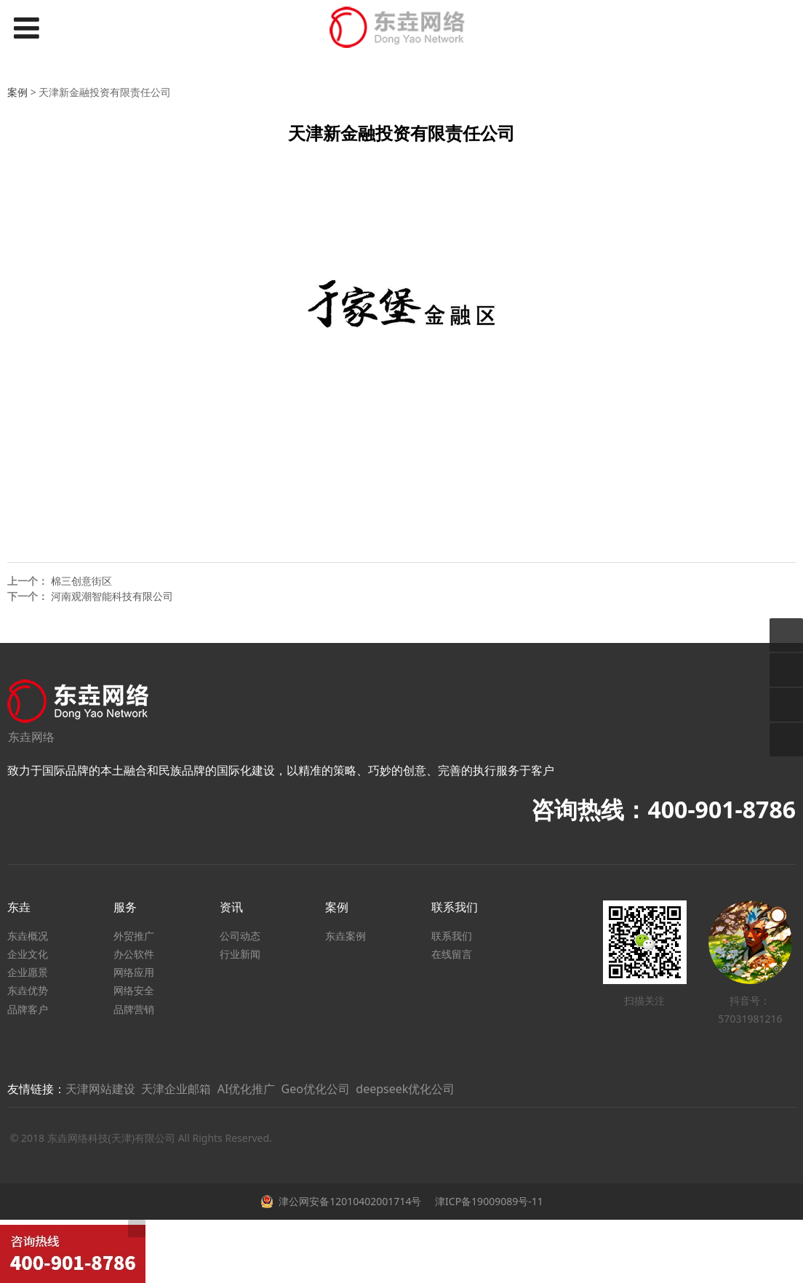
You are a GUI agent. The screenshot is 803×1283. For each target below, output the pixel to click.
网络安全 (133, 990)
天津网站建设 (100, 1089)
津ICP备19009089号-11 (487, 1201)
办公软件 (133, 954)
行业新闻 (240, 954)
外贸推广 (133, 936)
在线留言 (451, 954)
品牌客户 (27, 1009)
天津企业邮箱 (176, 1089)
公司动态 (240, 936)
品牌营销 (133, 1009)
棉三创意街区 (81, 581)
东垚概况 (27, 936)
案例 (17, 92)
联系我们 (451, 936)
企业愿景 (27, 972)
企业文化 (27, 954)
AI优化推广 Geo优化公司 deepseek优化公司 (336, 1089)
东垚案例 (345, 936)
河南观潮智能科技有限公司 (112, 596)
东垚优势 (27, 990)
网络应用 (133, 972)
